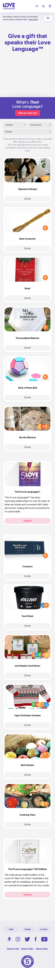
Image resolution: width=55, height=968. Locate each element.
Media (28, 929)
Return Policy (42, 948)
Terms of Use (13, 948)
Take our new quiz (27, 113)
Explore (28, 520)
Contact (44, 929)
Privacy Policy (27, 948)
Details (27, 199)
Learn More (33, 19)
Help (11, 929)
